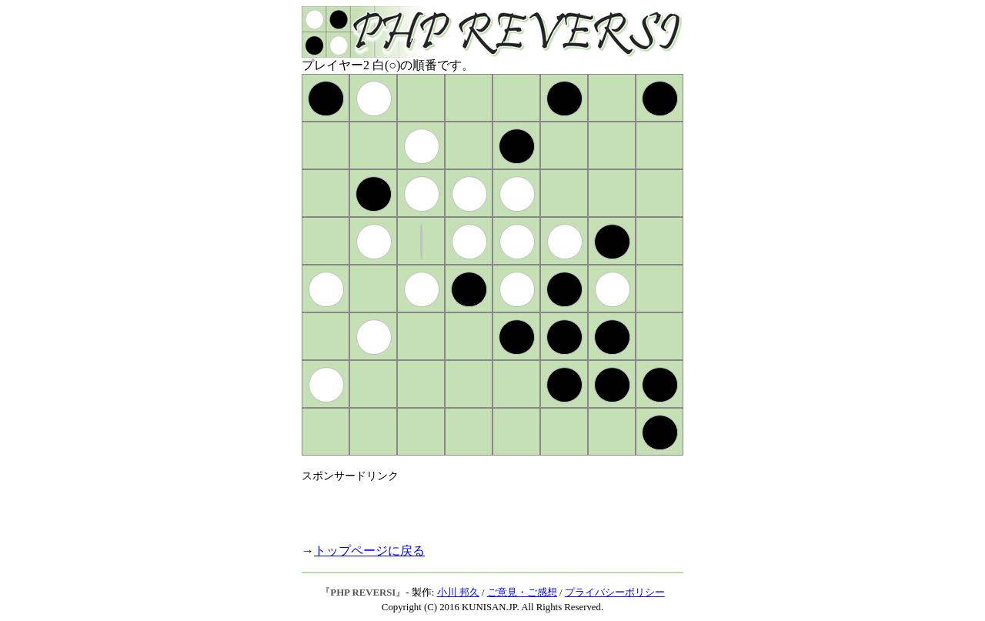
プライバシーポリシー (615, 592)
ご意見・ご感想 (522, 592)
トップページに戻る (369, 550)
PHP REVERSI (363, 592)
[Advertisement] (482, 506)
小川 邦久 (458, 592)
